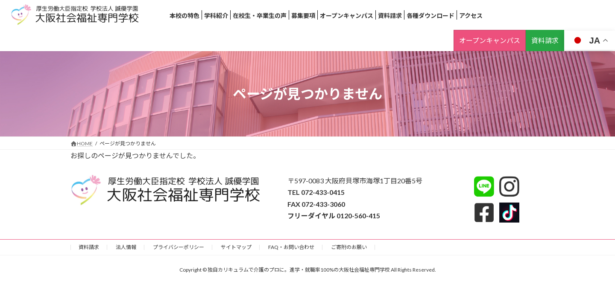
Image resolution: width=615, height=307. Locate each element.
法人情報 (126, 247)
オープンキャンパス (489, 40)
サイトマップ (236, 247)
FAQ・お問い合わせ (291, 247)
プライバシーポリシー (178, 247)
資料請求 (545, 40)
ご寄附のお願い (349, 247)
